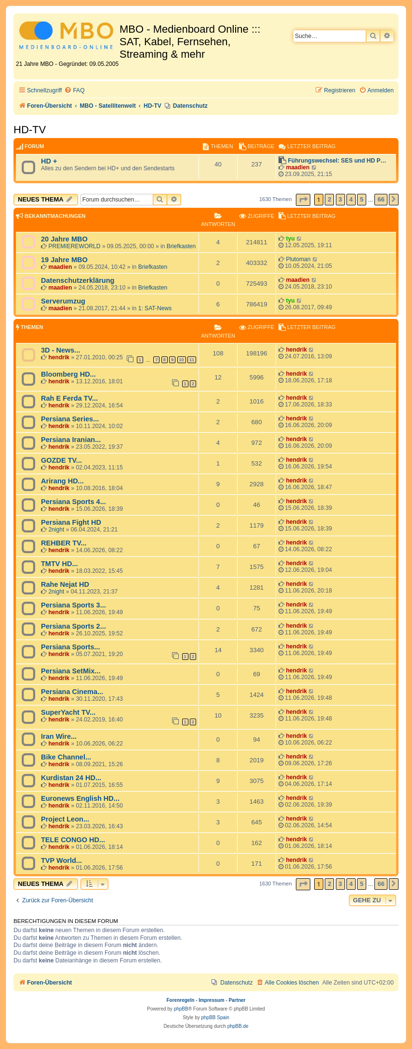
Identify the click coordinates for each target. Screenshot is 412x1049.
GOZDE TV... (61, 460)
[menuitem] (74, 90)
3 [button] (340, 199)
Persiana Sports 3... (73, 605)
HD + (49, 161)
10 (181, 359)
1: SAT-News (155, 308)
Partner (236, 1000)
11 (191, 359)
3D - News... (60, 350)
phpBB (181, 1008)
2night (56, 529)
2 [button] (329, 199)
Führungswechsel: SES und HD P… (337, 160)
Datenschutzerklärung (77, 280)
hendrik (58, 357)
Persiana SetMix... (70, 671)
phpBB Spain (215, 1017)
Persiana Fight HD (71, 522)
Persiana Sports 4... (73, 502)
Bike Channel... (66, 757)
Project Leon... (65, 819)
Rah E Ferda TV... (69, 398)
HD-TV (29, 130)
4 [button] (351, 199)
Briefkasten (181, 246)
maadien (297, 167)
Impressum (211, 1000)
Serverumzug (63, 301)
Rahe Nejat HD (65, 584)
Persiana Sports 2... (73, 626)
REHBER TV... (64, 543)
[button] (303, 200)
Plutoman (298, 259)
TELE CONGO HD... (73, 840)
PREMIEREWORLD (74, 246)
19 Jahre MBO (64, 260)
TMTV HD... (59, 564)
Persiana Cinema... (72, 691)
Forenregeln (181, 1000)
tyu (290, 238)
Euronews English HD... (80, 798)
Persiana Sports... (70, 647)
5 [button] (361, 199)
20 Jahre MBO (64, 239)
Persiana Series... (70, 419)
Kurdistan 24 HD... (71, 778)
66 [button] (380, 199)
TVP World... (61, 860)
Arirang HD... (62, 481)
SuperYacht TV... (68, 712)
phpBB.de (238, 1026)
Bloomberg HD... (68, 374)
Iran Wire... (59, 736)
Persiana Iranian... (71, 439)
